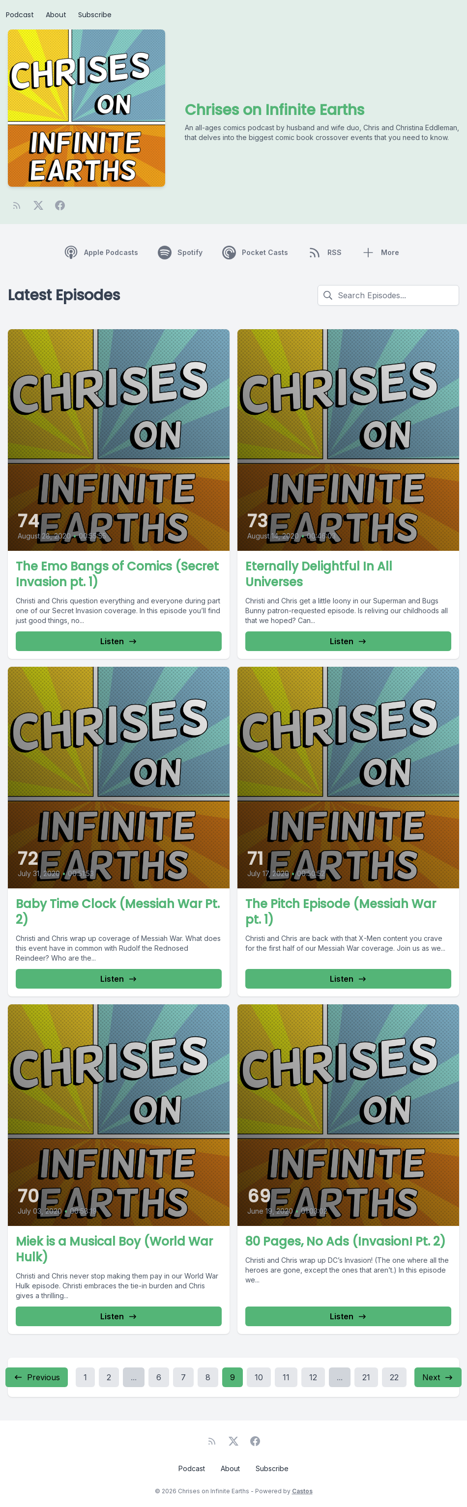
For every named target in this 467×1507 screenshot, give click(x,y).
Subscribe (95, 15)
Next (438, 1377)
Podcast (20, 15)
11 (286, 1377)
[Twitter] (38, 205)
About (56, 15)
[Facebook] (60, 205)
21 (366, 1377)
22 (394, 1377)
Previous (36, 1377)
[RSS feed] (17, 205)
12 (313, 1377)
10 (259, 1377)
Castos (302, 1491)
